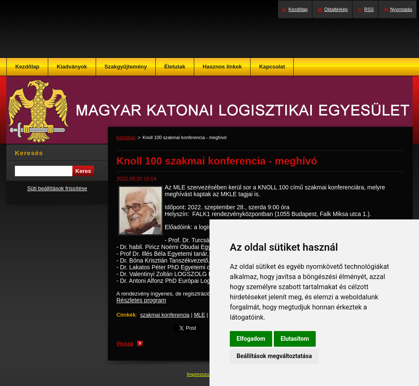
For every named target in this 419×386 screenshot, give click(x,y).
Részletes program (141, 300)
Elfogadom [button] (251, 338)
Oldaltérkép (336, 9)
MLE (199, 315)
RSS (369, 9)
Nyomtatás (401, 9)
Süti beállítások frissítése (57, 188)
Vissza (124, 343)
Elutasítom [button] (295, 338)
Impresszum (201, 374)
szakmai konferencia (165, 315)
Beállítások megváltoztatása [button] (274, 356)
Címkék (126, 315)
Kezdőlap (125, 137)
